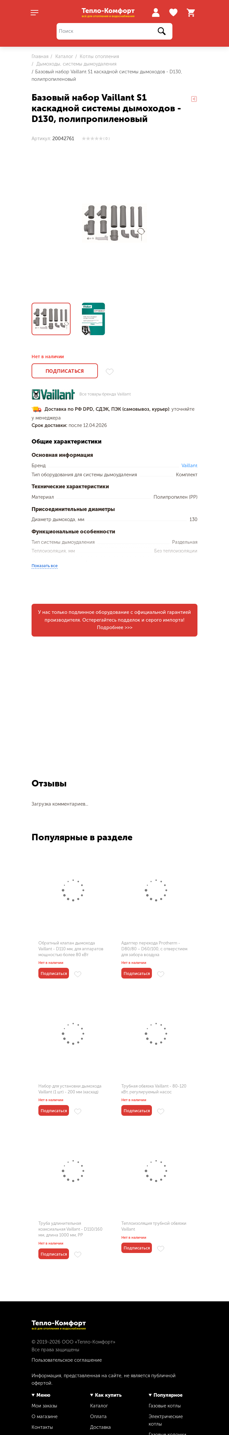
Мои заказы (44, 1406)
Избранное (174, 12)
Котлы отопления (98, 56)
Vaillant (189, 465)
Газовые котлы (165, 1406)
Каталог (63, 56)
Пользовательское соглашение (67, 1360)
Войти (156, 12)
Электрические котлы (166, 1420)
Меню (43, 1395)
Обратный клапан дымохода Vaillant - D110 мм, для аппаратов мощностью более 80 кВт (70, 949)
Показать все (45, 565)
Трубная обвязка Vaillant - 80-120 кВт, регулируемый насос (153, 1089)
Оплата (98, 1416)
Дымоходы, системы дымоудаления (75, 64)
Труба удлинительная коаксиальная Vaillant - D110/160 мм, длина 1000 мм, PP (70, 1229)
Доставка (100, 1427)
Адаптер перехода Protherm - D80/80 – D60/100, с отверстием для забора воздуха (154, 949)
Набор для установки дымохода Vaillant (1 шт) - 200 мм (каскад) (69, 1089)
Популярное (168, 1395)
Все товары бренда (105, 394)
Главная (40, 56)
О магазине (45, 1416)
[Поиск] (114, 31)
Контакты (42, 1427)
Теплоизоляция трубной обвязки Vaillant (153, 1226)
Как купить (108, 1395)
